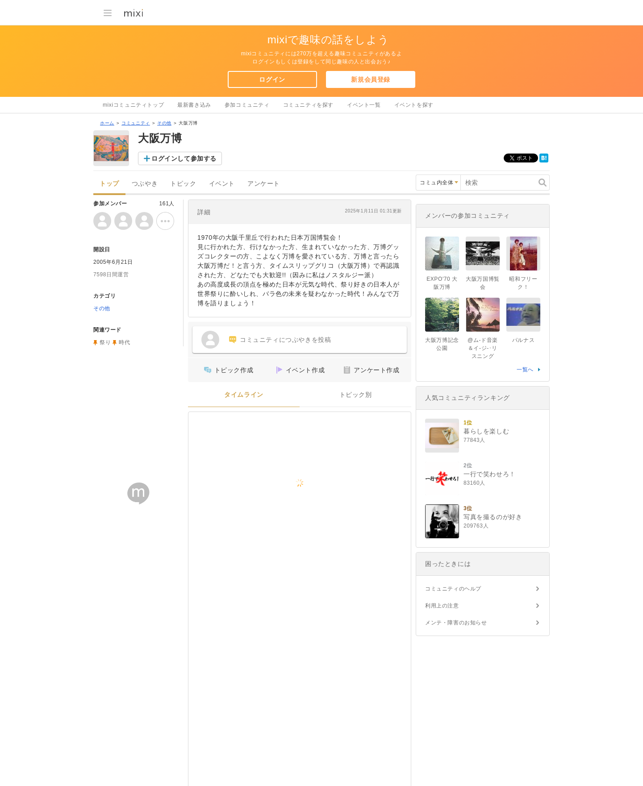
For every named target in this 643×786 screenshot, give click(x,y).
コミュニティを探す (308, 105)
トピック (183, 183)
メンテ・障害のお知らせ (456, 623)
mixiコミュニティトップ (133, 105)
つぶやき (145, 183)
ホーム (107, 123)
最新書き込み (194, 105)
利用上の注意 (442, 606)
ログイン (272, 79)
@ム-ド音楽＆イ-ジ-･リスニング (483, 348)
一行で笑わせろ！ (489, 474)
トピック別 (355, 394)
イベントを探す (414, 105)
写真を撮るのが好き (492, 516)
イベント (222, 183)
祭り (105, 342)
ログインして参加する (184, 158)
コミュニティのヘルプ (453, 589)
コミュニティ (135, 123)
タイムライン (243, 394)
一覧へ (525, 369)
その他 (164, 123)
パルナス (523, 340)
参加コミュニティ (247, 105)
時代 (124, 342)
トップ (109, 183)
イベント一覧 (364, 105)
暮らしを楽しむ (486, 431)
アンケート (263, 183)
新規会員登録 (370, 79)
